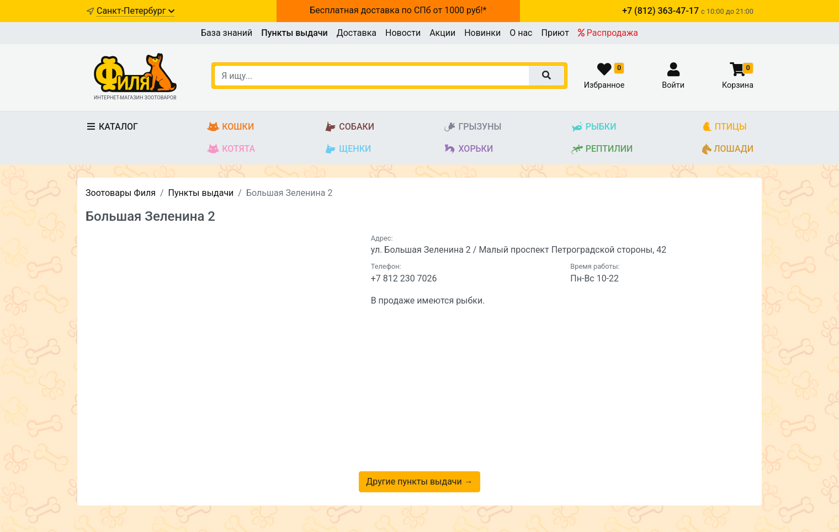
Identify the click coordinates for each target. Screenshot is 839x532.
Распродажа (608, 33)
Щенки (347, 149)
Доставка (356, 33)
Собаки (349, 127)
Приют (555, 33)
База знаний (226, 33)
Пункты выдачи (294, 33)
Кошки (230, 127)
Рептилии (602, 149)
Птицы (724, 127)
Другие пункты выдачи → (419, 481)
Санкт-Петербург (135, 11)
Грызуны (472, 127)
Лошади (727, 149)
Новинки (482, 33)
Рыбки (594, 127)
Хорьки (468, 149)
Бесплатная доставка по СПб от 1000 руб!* (398, 10)
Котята (231, 149)
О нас (520, 33)
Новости (403, 33)
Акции (442, 33)
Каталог (112, 126)
